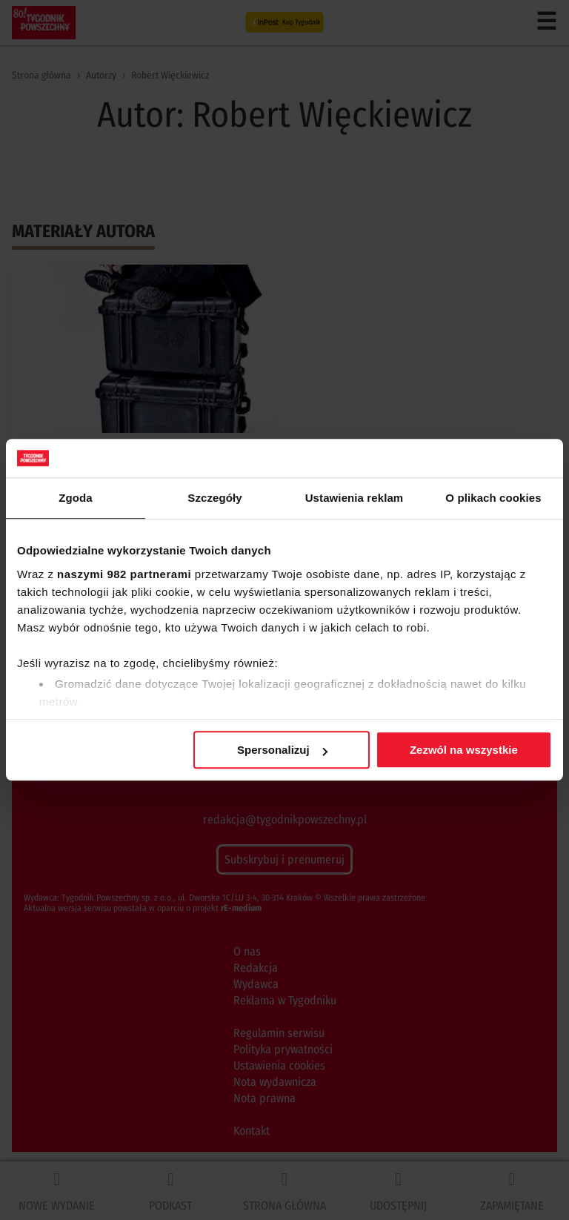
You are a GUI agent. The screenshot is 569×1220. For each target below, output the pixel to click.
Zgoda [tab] (76, 498)
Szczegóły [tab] (214, 498)
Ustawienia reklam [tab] (354, 498)
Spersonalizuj (282, 750)
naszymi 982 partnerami (124, 574)
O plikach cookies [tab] (493, 498)
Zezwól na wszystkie (464, 750)
